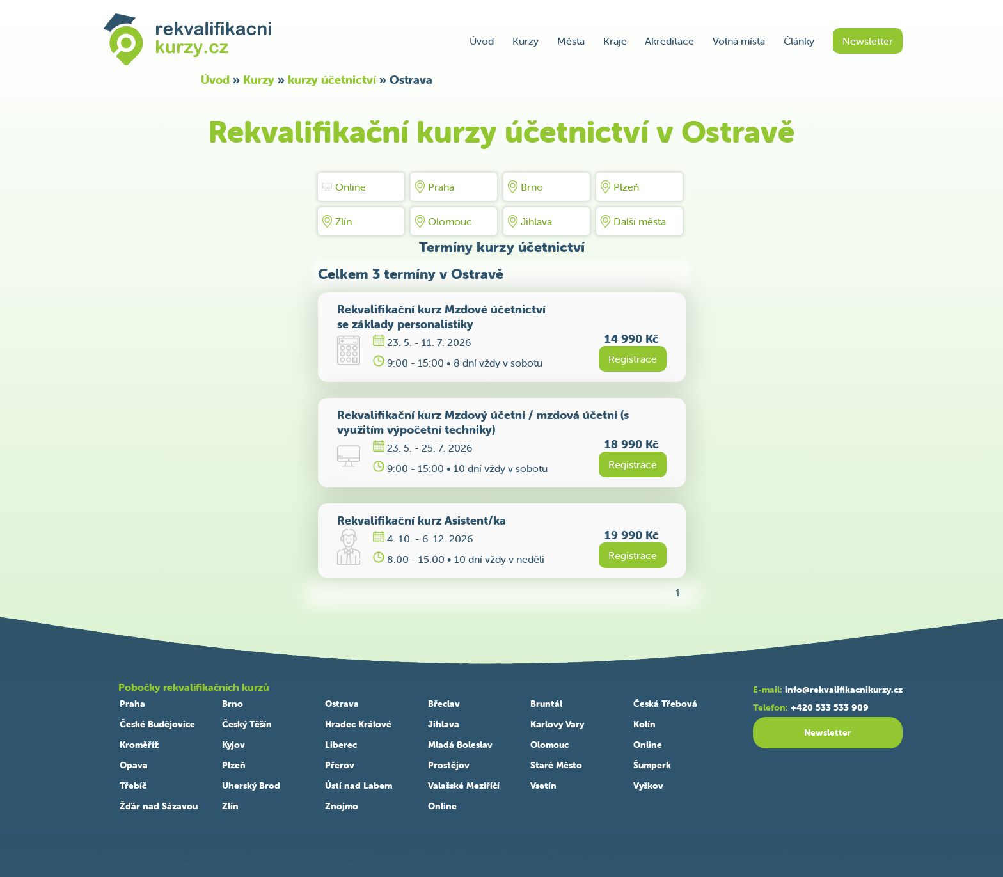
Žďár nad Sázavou (159, 806)
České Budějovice (157, 724)
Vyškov (648, 785)
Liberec (341, 744)
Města (571, 41)
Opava (134, 765)
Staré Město (556, 765)
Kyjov (233, 744)
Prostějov (449, 765)
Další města (633, 221)
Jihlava (530, 221)
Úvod (482, 41)
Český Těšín (247, 724)
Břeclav (444, 703)
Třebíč (133, 785)
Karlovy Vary (557, 724)
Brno (525, 186)
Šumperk (652, 765)
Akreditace (669, 41)
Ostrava (342, 703)
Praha (434, 186)
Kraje (615, 41)
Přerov (339, 765)
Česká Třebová (665, 703)
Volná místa (739, 41)
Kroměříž (139, 744)
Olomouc (443, 221)
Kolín (644, 724)
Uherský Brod (251, 785)
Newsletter (867, 41)
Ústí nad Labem (358, 785)
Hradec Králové (358, 724)
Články (799, 41)
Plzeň (620, 186)
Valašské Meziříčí (464, 785)
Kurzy (525, 41)
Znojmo (341, 806)
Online (344, 186)
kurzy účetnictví (332, 79)
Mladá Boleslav (460, 744)
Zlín (337, 221)
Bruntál (546, 703)
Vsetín (543, 785)
